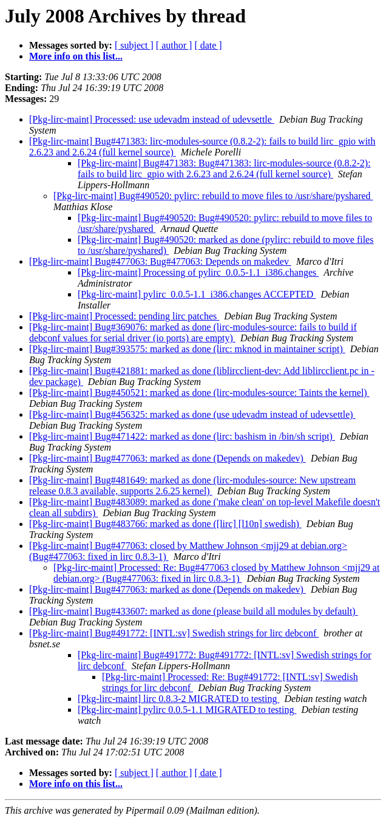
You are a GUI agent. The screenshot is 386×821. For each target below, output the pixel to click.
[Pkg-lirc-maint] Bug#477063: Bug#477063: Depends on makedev (160, 261)
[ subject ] (134, 45)
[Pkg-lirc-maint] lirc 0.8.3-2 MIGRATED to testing (178, 698)
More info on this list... (76, 56)
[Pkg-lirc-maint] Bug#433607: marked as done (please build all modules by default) (193, 611)
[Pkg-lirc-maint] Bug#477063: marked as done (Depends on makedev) (167, 458)
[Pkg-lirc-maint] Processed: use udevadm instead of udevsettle (151, 119)
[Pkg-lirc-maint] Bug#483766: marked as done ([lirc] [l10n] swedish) (165, 524)
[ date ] (208, 45)
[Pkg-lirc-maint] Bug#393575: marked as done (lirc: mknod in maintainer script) (187, 349)
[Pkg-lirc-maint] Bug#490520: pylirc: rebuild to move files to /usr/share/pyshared (213, 196)
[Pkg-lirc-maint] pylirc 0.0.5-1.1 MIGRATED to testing (187, 709)
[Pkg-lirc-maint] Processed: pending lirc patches (124, 316)
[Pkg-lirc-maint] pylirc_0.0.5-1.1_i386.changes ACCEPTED (197, 294)
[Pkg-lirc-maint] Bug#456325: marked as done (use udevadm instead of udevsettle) (192, 414)
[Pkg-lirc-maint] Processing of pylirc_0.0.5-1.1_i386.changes (198, 272)
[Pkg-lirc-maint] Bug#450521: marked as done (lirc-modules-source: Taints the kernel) (199, 392)
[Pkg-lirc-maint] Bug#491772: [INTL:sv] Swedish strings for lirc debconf (174, 633)
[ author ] (174, 45)
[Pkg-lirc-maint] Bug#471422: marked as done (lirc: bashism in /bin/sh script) (182, 436)
